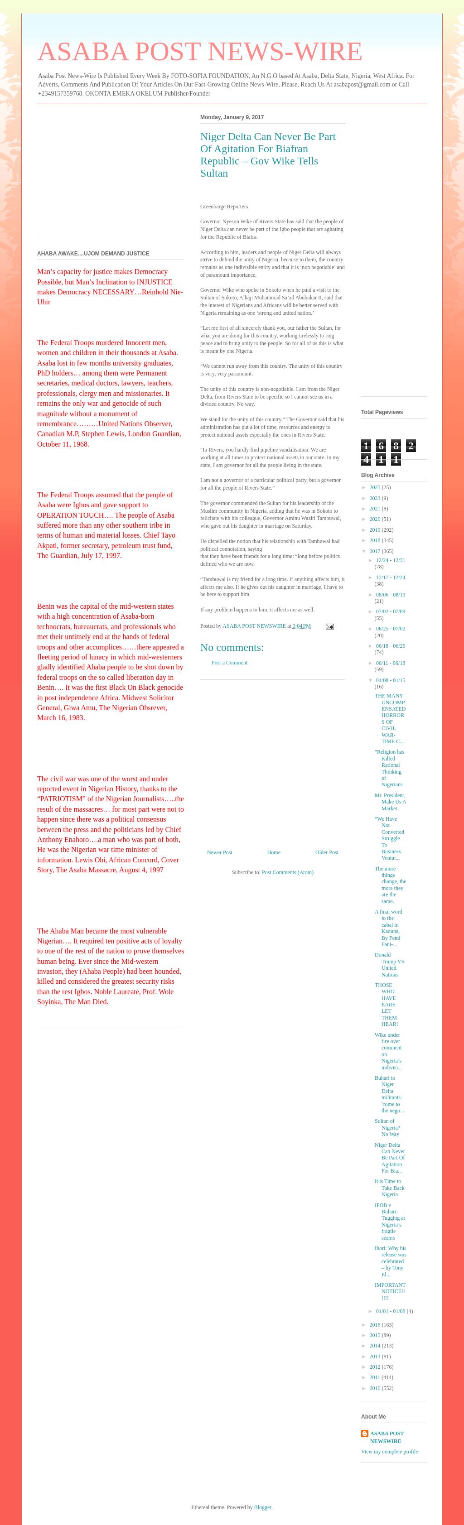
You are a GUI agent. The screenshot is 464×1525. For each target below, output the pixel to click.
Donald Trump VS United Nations (389, 964)
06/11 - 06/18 (390, 663)
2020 (376, 519)
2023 (376, 498)
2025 (376, 487)
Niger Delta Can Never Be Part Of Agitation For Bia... (390, 1158)
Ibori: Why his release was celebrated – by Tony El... (390, 1261)
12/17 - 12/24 (391, 577)
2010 (376, 1388)
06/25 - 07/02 (391, 628)
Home (273, 852)
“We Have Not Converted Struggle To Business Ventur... (389, 838)
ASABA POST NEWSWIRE (387, 1437)
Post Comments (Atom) (288, 872)
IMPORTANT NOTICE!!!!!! (390, 1291)
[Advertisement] (273, 761)
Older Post (326, 852)
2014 (376, 1345)
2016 (376, 1325)
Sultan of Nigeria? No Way (387, 1127)
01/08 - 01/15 (391, 680)
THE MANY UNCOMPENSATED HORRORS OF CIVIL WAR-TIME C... (390, 719)
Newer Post (219, 852)
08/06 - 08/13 (391, 595)
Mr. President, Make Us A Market (390, 802)
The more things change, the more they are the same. (390, 885)
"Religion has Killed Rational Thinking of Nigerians (389, 768)
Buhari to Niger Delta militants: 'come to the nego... (389, 1094)
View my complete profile (389, 1451)
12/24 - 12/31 (391, 560)
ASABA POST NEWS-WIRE (200, 51)
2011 (376, 1377)
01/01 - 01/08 (391, 1311)
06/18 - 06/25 (391, 646)
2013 (376, 1356)
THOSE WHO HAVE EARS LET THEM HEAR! (386, 1004)
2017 (376, 551)
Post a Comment (229, 662)
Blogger (262, 1507)
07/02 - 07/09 (391, 611)
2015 (376, 1335)
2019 (376, 530)
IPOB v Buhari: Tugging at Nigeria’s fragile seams (390, 1221)
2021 (376, 508)
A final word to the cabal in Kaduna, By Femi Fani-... (388, 928)
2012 (376, 1367)
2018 (376, 540)
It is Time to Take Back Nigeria (390, 1188)
